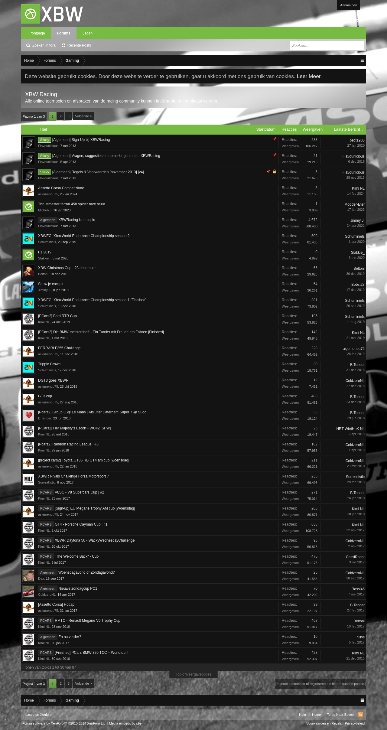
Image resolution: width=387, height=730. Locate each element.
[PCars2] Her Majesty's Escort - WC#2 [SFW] (74, 428)
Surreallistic (46, 482)
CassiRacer (355, 557)
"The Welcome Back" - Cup (77, 556)
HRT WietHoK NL (350, 429)
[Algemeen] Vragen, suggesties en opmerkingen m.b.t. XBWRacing (106, 156)
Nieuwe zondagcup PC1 (77, 588)
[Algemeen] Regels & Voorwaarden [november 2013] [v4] (98, 172)
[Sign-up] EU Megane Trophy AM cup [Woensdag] (95, 508)
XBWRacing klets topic (76, 220)
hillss (360, 637)
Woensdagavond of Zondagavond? (86, 572)
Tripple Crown (49, 364)
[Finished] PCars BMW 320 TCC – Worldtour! (91, 652)
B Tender (357, 365)
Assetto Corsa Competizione (61, 188)
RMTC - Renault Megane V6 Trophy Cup (87, 620)
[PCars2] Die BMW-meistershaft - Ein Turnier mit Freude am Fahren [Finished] (101, 332)
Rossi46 (358, 589)
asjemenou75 (48, 194)
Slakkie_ (44, 258)
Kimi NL (358, 188)
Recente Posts (79, 45)
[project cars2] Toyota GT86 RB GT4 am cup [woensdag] (83, 460)
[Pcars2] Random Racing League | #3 (68, 444)
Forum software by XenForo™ (64, 723)
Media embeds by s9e (125, 723)
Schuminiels (47, 242)
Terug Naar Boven (340, 714)
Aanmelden (348, 5)
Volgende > (83, 116)
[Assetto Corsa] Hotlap (56, 604)
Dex (41, 578)
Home (316, 714)
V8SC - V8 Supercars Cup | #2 (79, 492)
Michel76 (44, 210)
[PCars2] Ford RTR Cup (57, 316)
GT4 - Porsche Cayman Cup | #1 (81, 524)
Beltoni (43, 274)
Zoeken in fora (44, 45)
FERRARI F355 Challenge (59, 348)
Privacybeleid (355, 723)
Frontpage (36, 33)
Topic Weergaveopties (193, 674)
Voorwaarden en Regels (324, 723)
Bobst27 (358, 284)
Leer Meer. (309, 76)
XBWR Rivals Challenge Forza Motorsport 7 (73, 476)
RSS (360, 714)
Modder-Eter (354, 204)
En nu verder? (69, 637)
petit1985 (357, 140)
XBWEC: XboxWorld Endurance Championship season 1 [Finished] (92, 300)
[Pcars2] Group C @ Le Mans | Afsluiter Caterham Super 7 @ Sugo (92, 412)
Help (302, 714)
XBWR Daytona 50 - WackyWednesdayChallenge (95, 540)
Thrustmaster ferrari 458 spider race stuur (71, 204)
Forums (63, 33)
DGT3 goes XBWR (53, 380)
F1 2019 (44, 252)
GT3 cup (45, 396)
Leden (88, 33)
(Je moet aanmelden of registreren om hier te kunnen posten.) (320, 684)
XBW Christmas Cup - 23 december (67, 268)
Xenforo (46, 714)
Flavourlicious (48, 146)
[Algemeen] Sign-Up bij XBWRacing (81, 140)
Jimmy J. (357, 220)
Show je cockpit (50, 284)
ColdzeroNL (355, 381)
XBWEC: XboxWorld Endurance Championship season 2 (84, 236)
